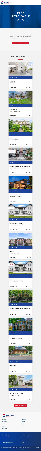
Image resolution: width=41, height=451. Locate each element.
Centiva (22, 449)
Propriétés (4, 419)
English (23, 426)
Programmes (4, 428)
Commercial (4, 421)
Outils (3, 426)
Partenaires (24, 419)
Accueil (14, 43)
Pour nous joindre (23, 43)
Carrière (23, 421)
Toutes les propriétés (20, 405)
